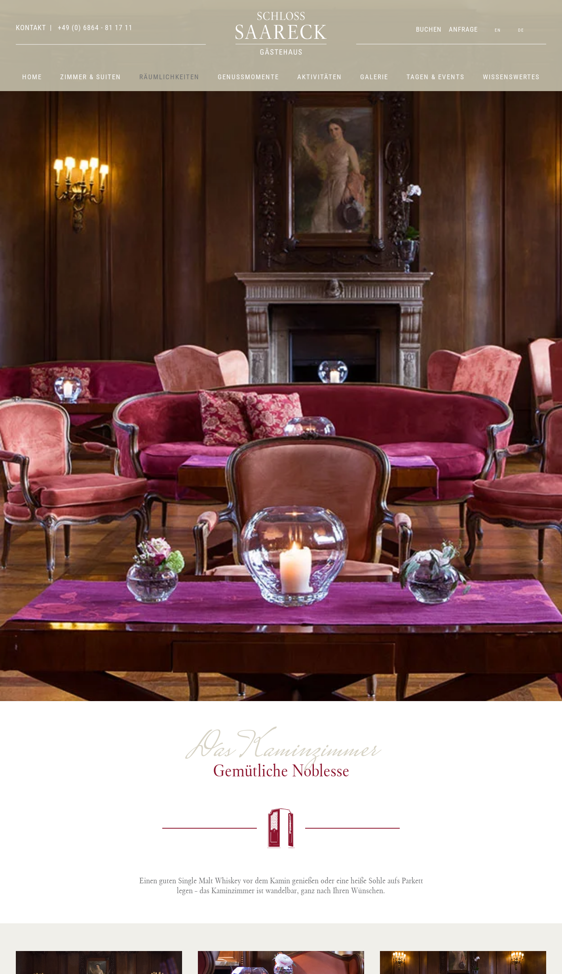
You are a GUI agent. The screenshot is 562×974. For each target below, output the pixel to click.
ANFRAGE (463, 29)
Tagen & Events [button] (435, 77)
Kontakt (31, 27)
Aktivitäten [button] (319, 77)
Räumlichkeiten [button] (169, 77)
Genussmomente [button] (248, 77)
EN (498, 30)
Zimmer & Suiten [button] (90, 77)
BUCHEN (429, 29)
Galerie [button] (374, 77)
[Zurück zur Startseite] (281, 33)
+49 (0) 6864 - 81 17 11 (94, 27)
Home (32, 77)
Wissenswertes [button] (511, 77)
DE (521, 30)
